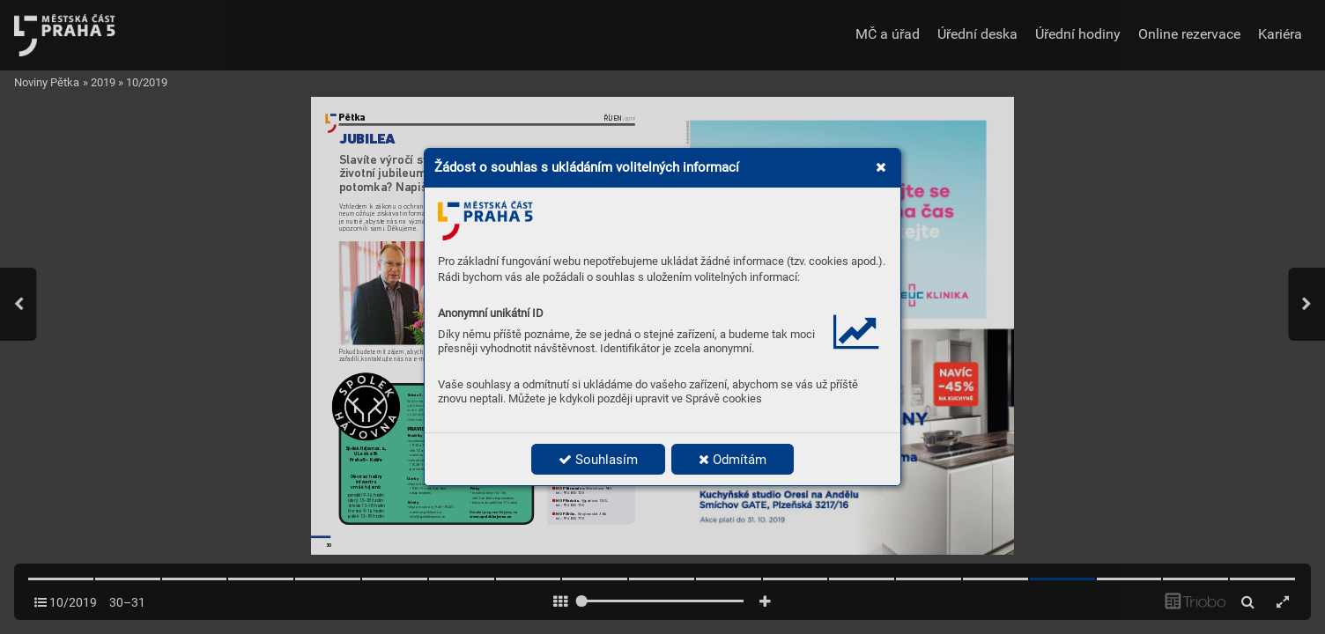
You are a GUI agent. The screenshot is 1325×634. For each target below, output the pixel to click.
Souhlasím (598, 460)
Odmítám (732, 460)
